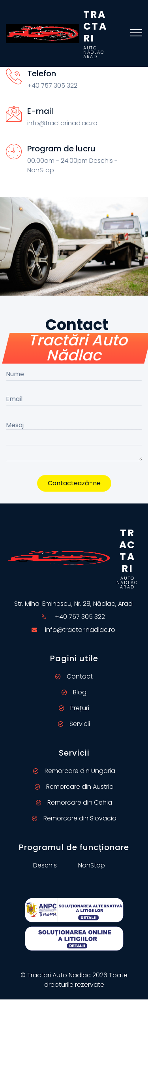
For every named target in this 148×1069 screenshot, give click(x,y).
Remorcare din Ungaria (74, 770)
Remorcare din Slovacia (74, 818)
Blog (74, 692)
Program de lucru (61, 148)
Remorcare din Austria (74, 786)
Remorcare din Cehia (74, 802)
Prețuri (74, 708)
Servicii (74, 723)
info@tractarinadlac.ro (80, 629)
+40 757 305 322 (80, 616)
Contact (74, 676)
